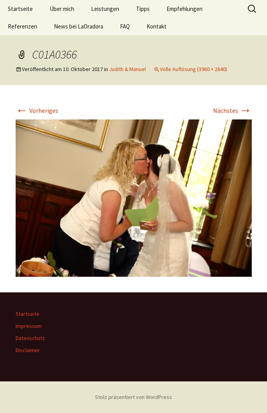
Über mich (62, 8)
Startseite (20, 8)
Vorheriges (37, 110)
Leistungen (105, 8)
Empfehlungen (184, 8)
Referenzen (22, 26)
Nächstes (232, 110)
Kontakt (157, 26)
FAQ (125, 26)
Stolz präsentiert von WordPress (133, 397)
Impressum (29, 325)
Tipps (143, 8)
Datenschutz (30, 338)
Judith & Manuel (127, 69)
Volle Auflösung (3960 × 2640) (193, 69)
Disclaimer (28, 350)
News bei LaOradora (78, 26)
